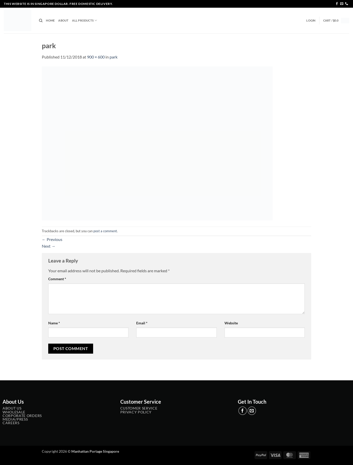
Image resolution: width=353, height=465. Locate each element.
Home (50, 20)
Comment (57, 279)
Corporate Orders (22, 416)
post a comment (105, 231)
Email (142, 323)
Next (48, 246)
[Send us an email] (341, 4)
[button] (310, 20)
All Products (84, 20)
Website (231, 323)
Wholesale (14, 412)
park (113, 56)
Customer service (139, 408)
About (63, 20)
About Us (12, 408)
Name (54, 323)
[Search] (40, 20)
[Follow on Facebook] (336, 4)
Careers (11, 423)
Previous (52, 239)
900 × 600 (96, 56)
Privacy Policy (136, 412)
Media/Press (15, 419)
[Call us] (346, 4)
